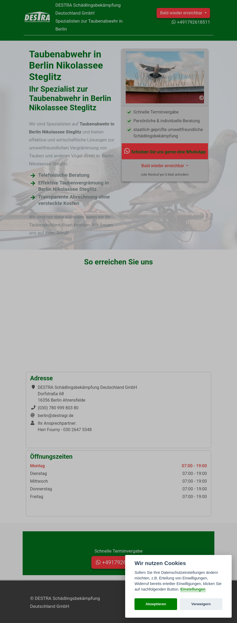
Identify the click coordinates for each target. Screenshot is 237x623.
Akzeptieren (156, 604)
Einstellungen (192, 589)
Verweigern (201, 604)
